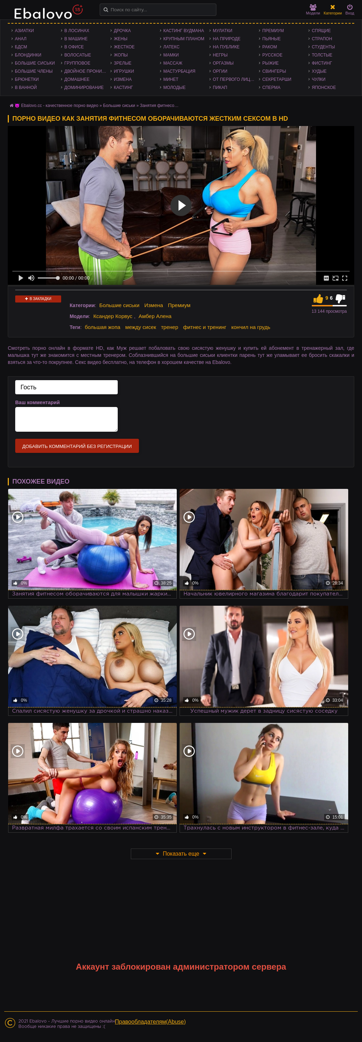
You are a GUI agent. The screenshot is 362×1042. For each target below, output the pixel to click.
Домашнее (76, 79)
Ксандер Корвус (112, 316)
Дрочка (122, 30)
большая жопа (103, 327)
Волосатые (77, 55)
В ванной (26, 87)
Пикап (220, 87)
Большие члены (34, 71)
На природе (226, 38)
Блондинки (28, 55)
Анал (21, 38)
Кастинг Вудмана (183, 30)
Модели (313, 9)
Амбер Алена (155, 316)
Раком (269, 46)
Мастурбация (179, 71)
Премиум (273, 30)
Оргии (220, 71)
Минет (171, 79)
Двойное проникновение (87, 71)
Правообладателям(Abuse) (150, 1022)
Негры (220, 55)
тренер (169, 327)
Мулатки (222, 30)
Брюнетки (27, 79)
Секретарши (276, 79)
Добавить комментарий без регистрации (77, 446)
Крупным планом (183, 38)
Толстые (322, 55)
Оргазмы (223, 63)
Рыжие (270, 63)
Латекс (171, 46)
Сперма (271, 87)
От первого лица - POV (236, 79)
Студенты (323, 46)
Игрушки (124, 71)
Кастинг (123, 87)
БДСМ (21, 46)
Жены (120, 38)
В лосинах (76, 30)
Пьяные (271, 38)
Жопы (121, 55)
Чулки (319, 79)
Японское (324, 87)
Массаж (172, 63)
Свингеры (274, 71)
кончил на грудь (250, 327)
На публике (226, 46)
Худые (319, 71)
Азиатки (24, 30)
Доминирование (84, 87)
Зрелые (123, 63)
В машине (76, 38)
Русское (272, 55)
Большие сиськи (35, 63)
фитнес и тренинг (204, 327)
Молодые (174, 87)
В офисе (74, 46)
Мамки (171, 55)
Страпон (322, 38)
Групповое (77, 63)
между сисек (140, 327)
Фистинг (322, 63)
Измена (123, 79)
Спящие (321, 30)
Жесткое (124, 46)
